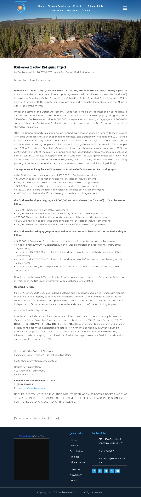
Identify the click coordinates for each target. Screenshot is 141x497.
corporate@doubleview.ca (31, 388)
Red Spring (67, 72)
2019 (50, 72)
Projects (77, 6)
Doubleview (24, 72)
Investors (56, 10)
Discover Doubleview (59, 6)
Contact (86, 10)
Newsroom (72, 10)
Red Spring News (84, 72)
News (57, 72)
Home (41, 6)
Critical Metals (95, 6)
